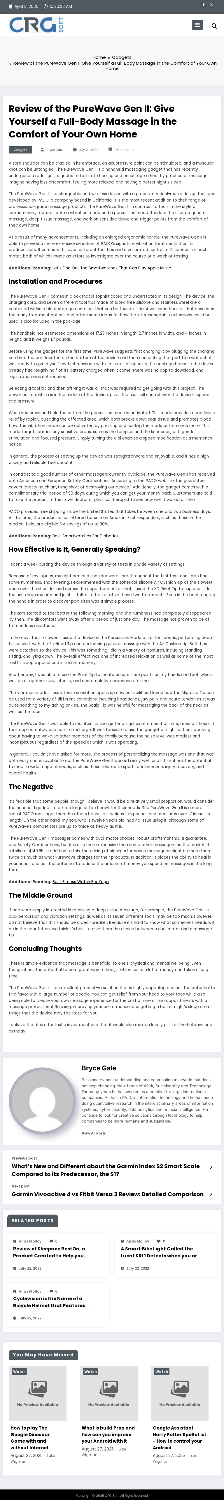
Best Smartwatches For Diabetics (85, 536)
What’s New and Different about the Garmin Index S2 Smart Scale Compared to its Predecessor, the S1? (108, 1169)
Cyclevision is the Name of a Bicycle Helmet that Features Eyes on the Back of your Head (50, 1298)
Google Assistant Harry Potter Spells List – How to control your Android (179, 1433)
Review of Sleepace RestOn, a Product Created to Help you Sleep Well (49, 1248)
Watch (19, 1367)
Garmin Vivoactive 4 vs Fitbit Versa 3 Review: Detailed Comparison (89, 1191)
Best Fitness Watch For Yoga (80, 882)
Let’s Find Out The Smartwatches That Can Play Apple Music (111, 268)
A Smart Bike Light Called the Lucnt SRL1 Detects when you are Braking (160, 1248)
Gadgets (20, 150)
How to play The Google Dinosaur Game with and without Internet (30, 1433)
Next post (21, 1183)
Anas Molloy (30, 1236)
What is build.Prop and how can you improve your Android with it (108, 1430)
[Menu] (195, 25)
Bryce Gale (54, 150)
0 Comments (124, 150)
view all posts (94, 1134)
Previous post (24, 1159)
